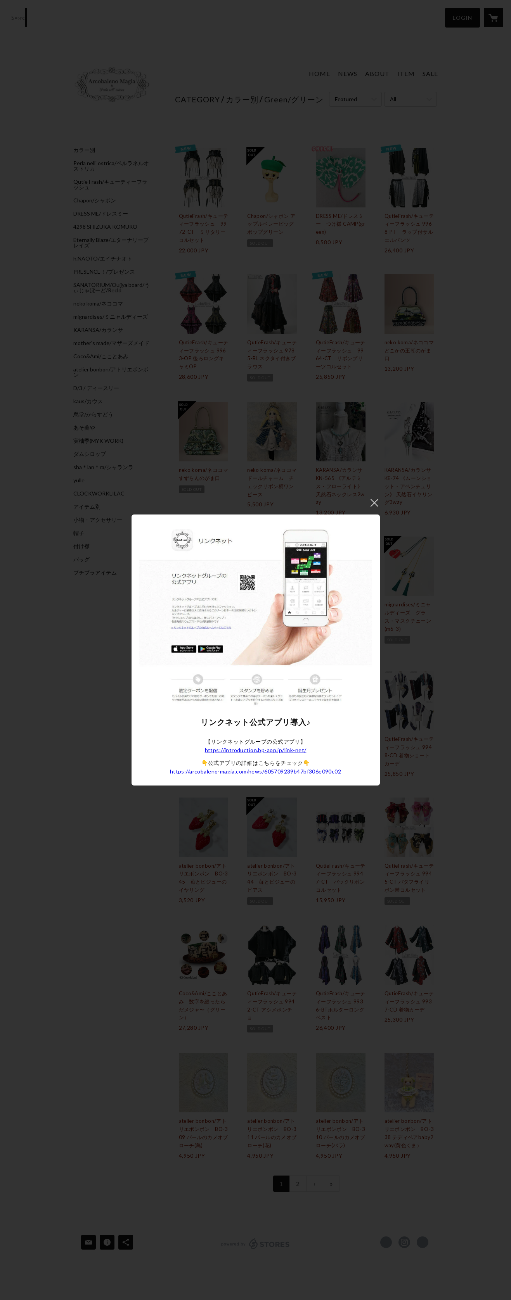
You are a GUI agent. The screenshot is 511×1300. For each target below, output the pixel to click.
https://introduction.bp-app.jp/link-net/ (256, 750)
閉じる (374, 503)
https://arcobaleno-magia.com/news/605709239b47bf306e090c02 (255, 771)
